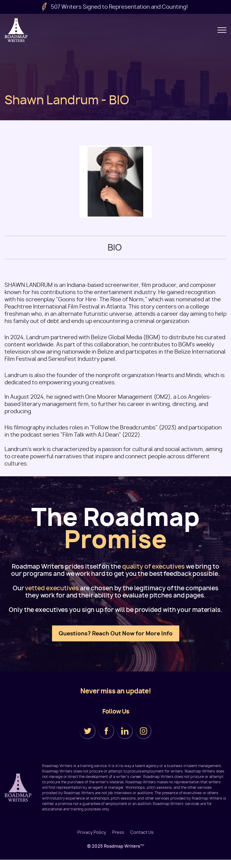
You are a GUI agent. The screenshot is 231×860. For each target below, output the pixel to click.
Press (118, 832)
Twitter (87, 731)
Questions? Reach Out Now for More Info (116, 633)
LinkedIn (125, 731)
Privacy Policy (91, 832)
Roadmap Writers (17, 30)
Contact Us (142, 832)
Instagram (143, 731)
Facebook (106, 731)
